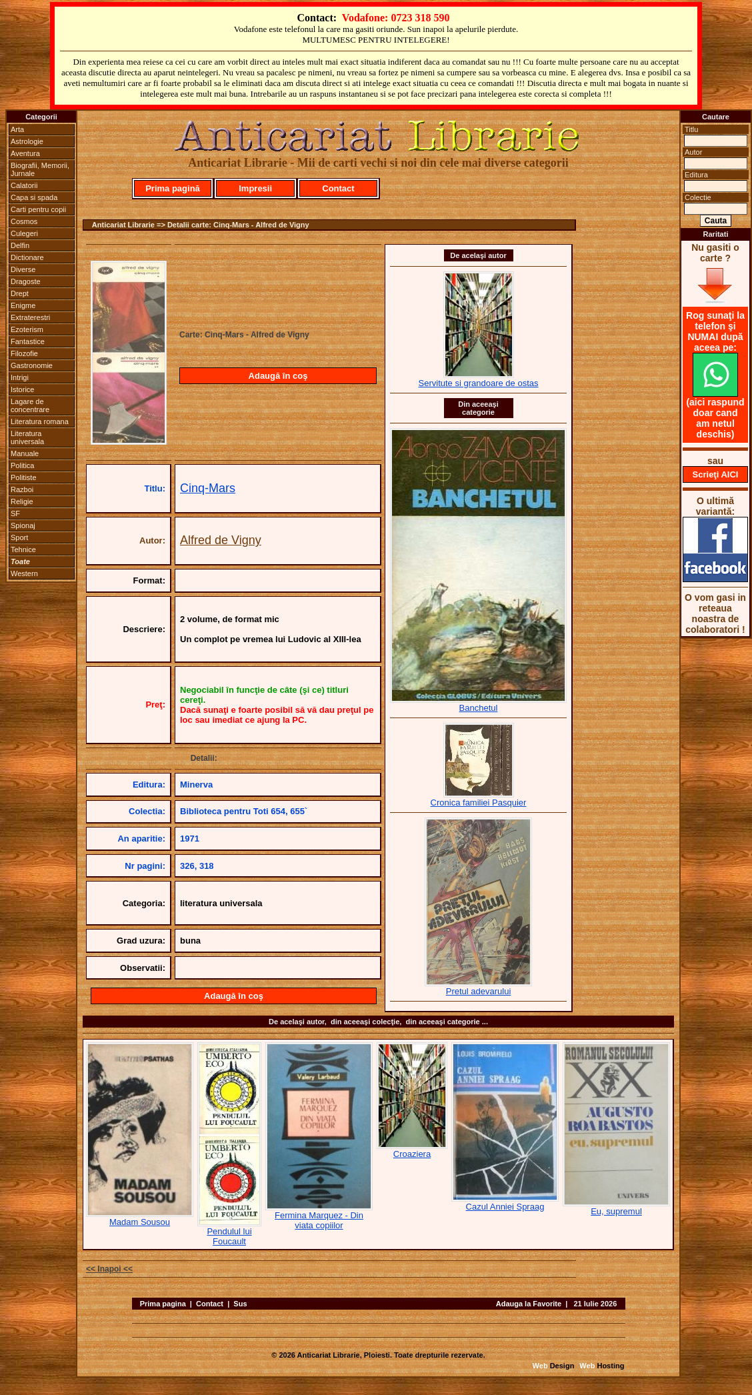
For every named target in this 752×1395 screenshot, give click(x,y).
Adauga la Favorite (528, 1304)
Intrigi (20, 377)
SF (15, 513)
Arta (17, 129)
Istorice (22, 389)
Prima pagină (172, 188)
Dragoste (26, 281)
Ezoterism (27, 329)
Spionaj (23, 525)
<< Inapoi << (109, 1269)
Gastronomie (32, 365)
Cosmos (24, 221)
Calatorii (24, 185)
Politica (22, 465)
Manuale (25, 453)
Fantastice (28, 341)
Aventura (25, 153)
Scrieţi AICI (716, 474)
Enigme (23, 305)
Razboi (22, 489)
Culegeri (24, 233)
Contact (338, 188)
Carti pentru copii (38, 209)
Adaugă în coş (278, 376)
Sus (240, 1304)
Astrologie (27, 141)
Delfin (20, 245)
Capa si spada (34, 197)
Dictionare (27, 257)
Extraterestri (30, 317)
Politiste (24, 477)
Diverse (23, 269)
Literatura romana (40, 421)
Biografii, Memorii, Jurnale (40, 169)
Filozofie (24, 353)
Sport (19, 537)
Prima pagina (163, 1304)
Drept (20, 293)
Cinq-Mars (207, 488)
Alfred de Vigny (220, 540)
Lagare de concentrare (30, 405)
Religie (22, 501)
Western (24, 573)
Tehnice (23, 549)
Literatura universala (27, 437)
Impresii (255, 188)
